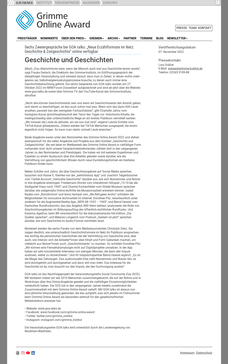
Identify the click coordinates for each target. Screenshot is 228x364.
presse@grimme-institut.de (185, 68)
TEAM (193, 28)
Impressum (187, 352)
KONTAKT (204, 28)
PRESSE (181, 28)
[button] (65, 2)
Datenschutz (204, 352)
